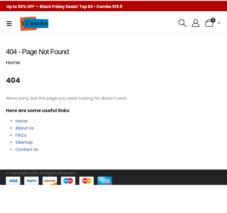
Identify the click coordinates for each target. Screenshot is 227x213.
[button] (182, 23)
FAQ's (20, 135)
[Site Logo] (34, 24)
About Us (24, 128)
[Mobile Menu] (11, 24)
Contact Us (26, 149)
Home (13, 62)
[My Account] (195, 23)
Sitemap (24, 142)
